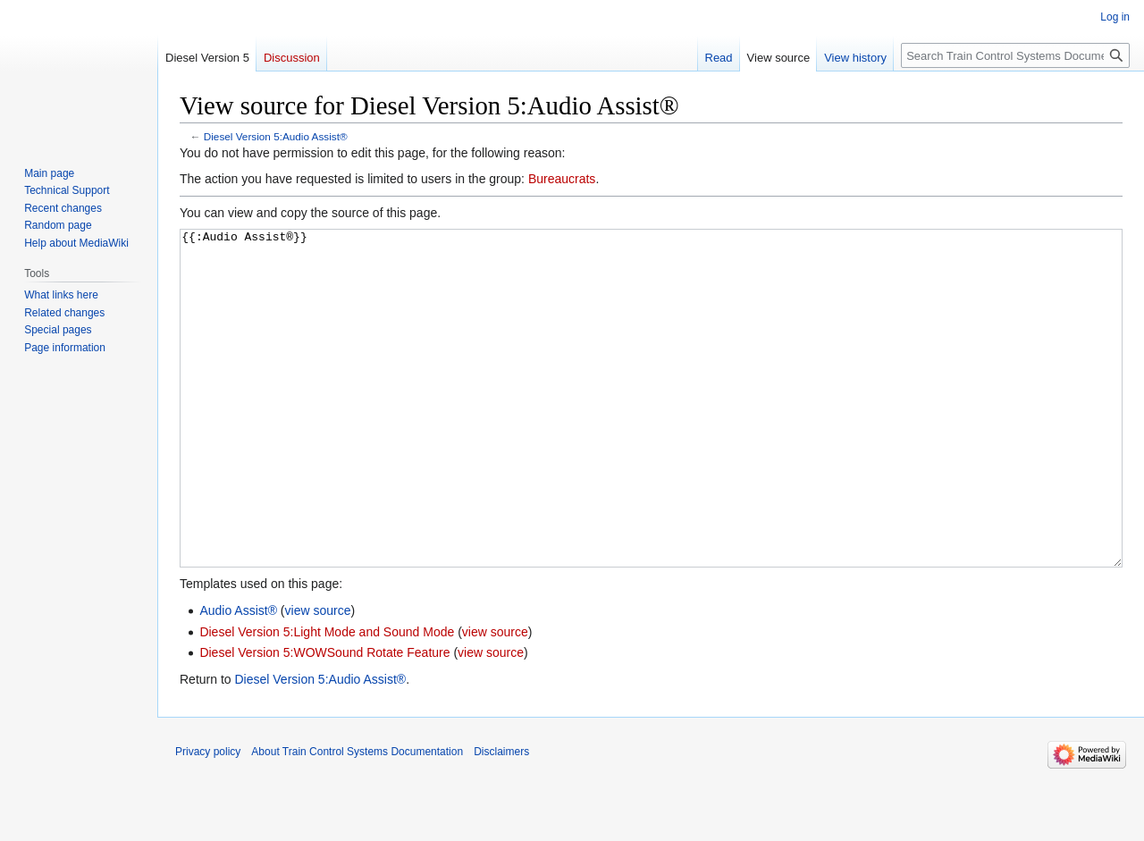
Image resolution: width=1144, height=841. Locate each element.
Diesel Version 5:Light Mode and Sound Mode (326, 699)
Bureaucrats (561, 179)
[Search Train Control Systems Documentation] (1015, 55)
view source (318, 677)
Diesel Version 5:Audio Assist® (276, 136)
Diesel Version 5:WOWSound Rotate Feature (324, 719)
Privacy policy (207, 818)
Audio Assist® (238, 677)
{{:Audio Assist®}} (651, 432)
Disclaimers (501, 818)
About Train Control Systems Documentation (357, 818)
